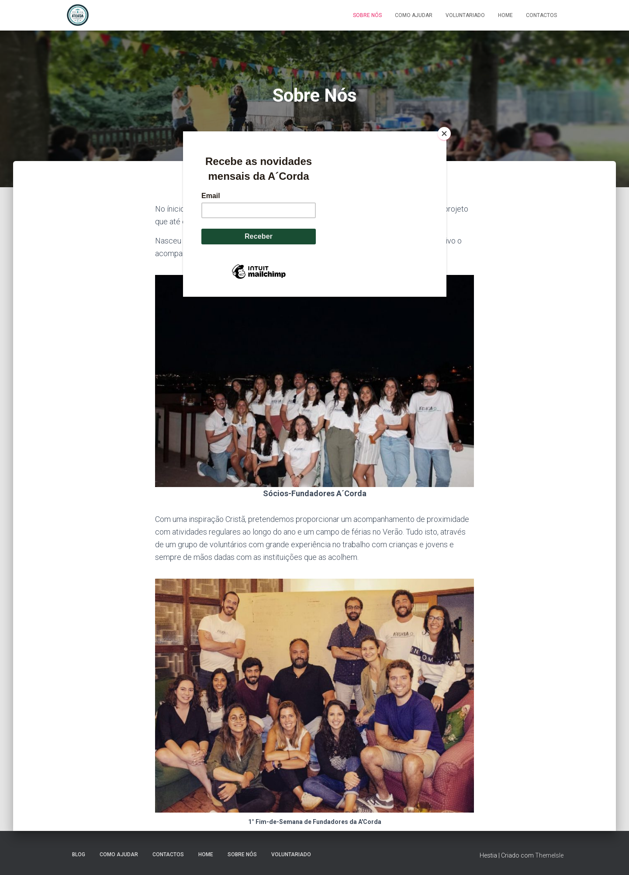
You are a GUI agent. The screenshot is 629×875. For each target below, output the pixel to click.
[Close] (444, 133)
